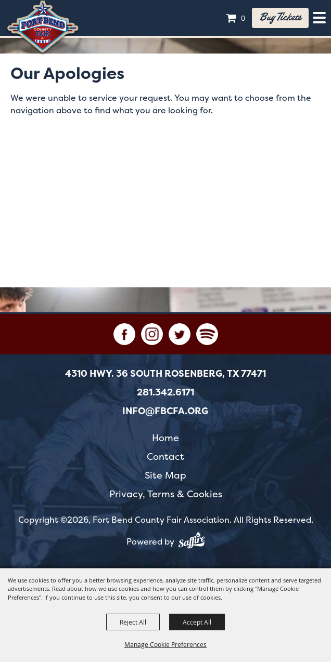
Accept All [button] (197, 622)
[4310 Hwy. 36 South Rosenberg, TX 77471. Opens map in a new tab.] (165, 373)
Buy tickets (280, 17)
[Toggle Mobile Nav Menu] (319, 17)
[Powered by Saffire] (192, 542)
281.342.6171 (165, 392)
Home (165, 438)
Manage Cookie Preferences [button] (165, 644)
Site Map (165, 475)
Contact (165, 456)
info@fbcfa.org (165, 411)
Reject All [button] (133, 622)
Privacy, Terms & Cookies (165, 494)
